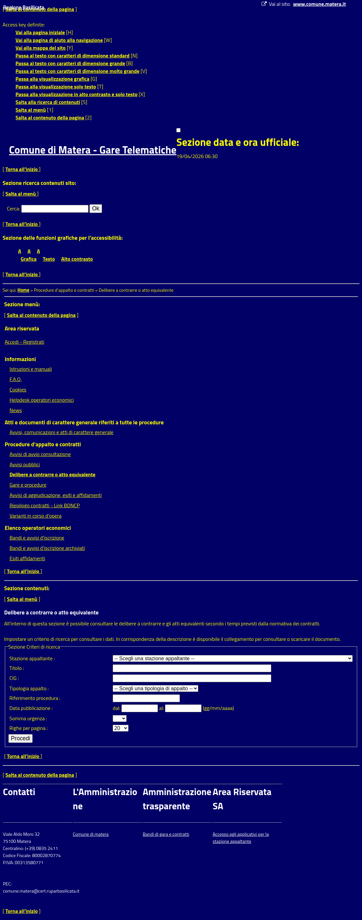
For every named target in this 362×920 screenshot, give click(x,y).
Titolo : (16, 668)
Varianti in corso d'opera (35, 516)
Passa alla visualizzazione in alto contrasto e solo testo (77, 94)
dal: (117, 708)
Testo (49, 259)
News (15, 410)
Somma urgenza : (28, 718)
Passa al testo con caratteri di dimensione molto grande (78, 71)
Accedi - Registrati (24, 342)
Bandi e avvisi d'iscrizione (36, 537)
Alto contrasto (77, 259)
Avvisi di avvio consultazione (40, 454)
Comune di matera (91, 834)
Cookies (17, 389)
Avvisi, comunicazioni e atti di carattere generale (61, 432)
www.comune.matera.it (319, 4)
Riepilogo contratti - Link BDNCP (44, 505)
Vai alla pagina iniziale (40, 32)
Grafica (28, 259)
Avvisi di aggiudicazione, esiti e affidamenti (55, 495)
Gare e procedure (27, 485)
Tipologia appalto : (29, 688)
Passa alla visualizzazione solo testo (56, 86)
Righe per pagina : (28, 728)
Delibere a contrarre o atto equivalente (52, 474)
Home (23, 290)
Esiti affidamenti (27, 558)
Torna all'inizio (22, 169)
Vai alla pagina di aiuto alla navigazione (59, 40)
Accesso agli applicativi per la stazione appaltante (241, 838)
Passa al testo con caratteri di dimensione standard (72, 55)
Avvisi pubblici (24, 464)
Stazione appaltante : (32, 658)
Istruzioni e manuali (30, 369)
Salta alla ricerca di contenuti (48, 102)
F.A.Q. (15, 379)
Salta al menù (31, 110)
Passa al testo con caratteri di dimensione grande (70, 63)
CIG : (14, 678)
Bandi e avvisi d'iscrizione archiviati (47, 548)
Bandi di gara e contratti (166, 834)
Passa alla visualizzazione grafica (52, 79)
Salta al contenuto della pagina (50, 117)
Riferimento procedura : (34, 698)
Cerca (13, 208)
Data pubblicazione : (31, 708)
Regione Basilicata (23, 7)
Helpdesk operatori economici (41, 400)
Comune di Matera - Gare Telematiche (92, 149)
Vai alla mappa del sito (41, 48)
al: (162, 708)
